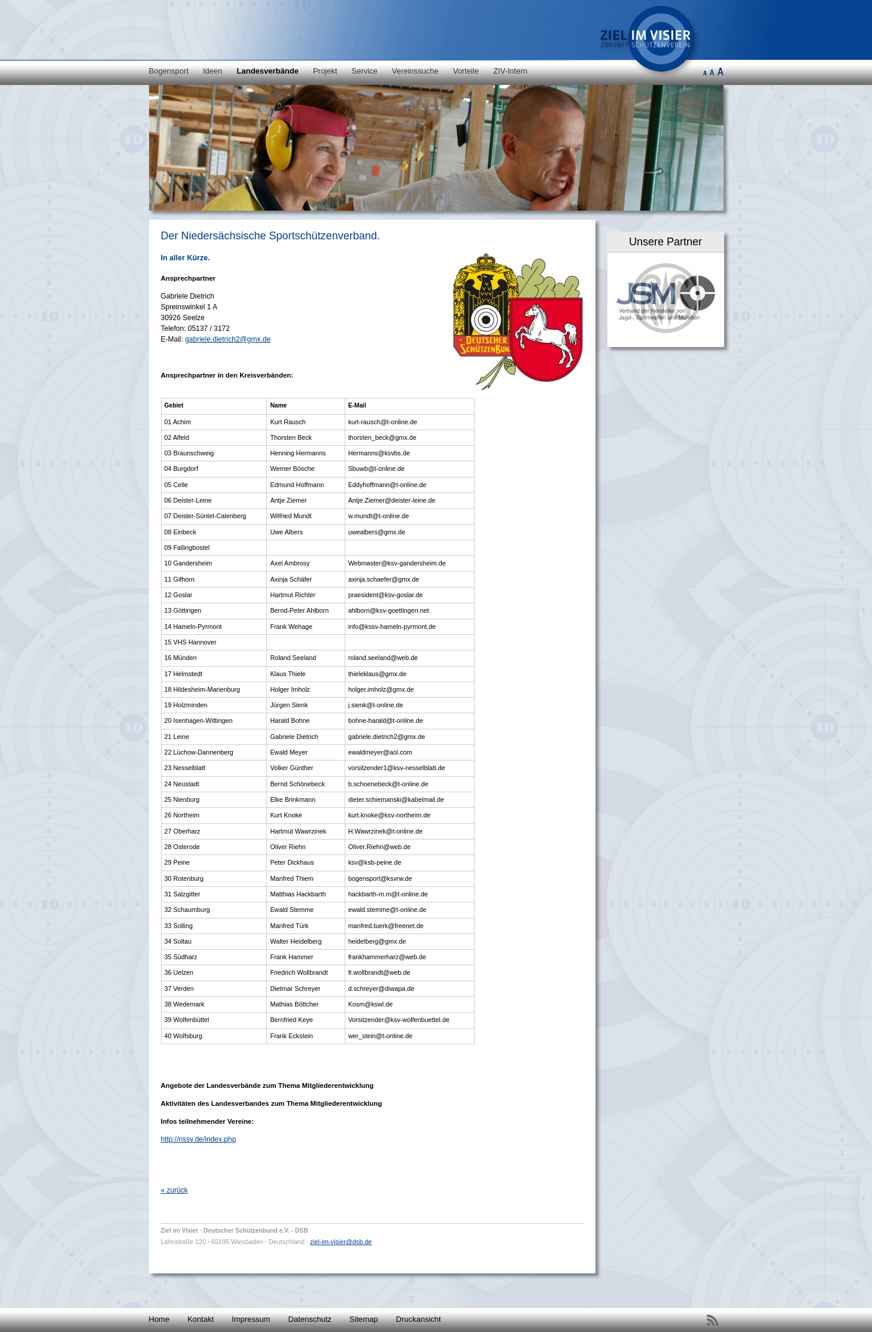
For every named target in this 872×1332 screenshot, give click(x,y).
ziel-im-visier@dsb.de (341, 1241)
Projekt (325, 70)
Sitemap (364, 1319)
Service (364, 70)
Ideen (213, 70)
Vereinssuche (415, 70)
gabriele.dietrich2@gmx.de (228, 339)
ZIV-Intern (510, 70)
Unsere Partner (665, 242)
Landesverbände (268, 70)
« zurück (174, 1190)
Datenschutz (310, 1319)
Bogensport (169, 70)
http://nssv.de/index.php (198, 1139)
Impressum (251, 1319)
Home (159, 1319)
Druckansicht (418, 1319)
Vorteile (466, 70)
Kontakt (200, 1319)
